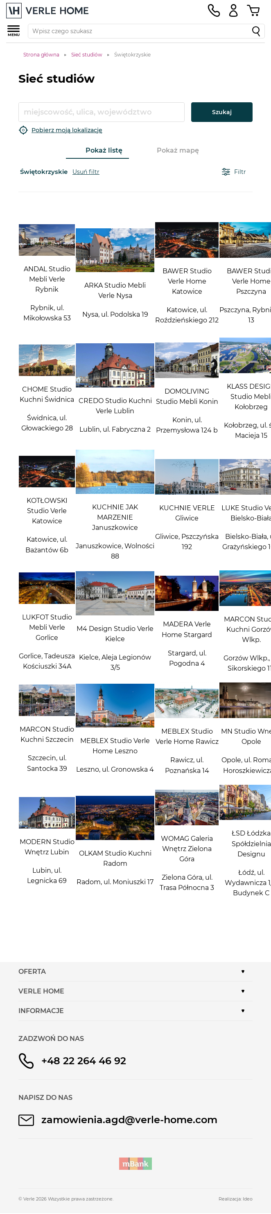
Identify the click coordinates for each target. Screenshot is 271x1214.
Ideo (248, 1199)
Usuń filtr (85, 172)
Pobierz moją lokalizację (60, 130)
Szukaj (222, 112)
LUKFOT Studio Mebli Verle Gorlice (47, 627)
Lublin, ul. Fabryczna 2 (115, 429)
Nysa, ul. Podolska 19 (115, 314)
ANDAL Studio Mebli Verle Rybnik (47, 279)
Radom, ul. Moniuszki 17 (115, 882)
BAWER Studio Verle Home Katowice (187, 281)
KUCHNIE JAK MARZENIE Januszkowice (115, 517)
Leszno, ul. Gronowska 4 (115, 769)
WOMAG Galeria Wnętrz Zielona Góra (187, 849)
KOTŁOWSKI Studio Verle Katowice (47, 511)
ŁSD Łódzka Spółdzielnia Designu (251, 843)
